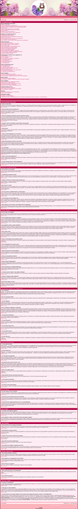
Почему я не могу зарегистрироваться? (8, 31)
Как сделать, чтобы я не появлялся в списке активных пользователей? (13, 27)
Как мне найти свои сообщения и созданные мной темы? (11, 85)
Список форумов (3, 503)
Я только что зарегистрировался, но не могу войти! (10, 28)
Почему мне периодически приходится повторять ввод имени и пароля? (14, 26)
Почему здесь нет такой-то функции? (7, 96)
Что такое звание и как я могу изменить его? (9, 39)
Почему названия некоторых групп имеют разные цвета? (11, 69)
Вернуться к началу (4, 107)
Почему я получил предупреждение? (7, 49)
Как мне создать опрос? (5, 45)
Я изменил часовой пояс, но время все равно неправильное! (12, 36)
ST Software (40, 507)
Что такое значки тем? (5, 62)
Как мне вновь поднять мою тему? (7, 53)
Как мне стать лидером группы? (6, 68)
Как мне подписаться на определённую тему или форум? (11, 88)
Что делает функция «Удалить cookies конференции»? (10, 32)
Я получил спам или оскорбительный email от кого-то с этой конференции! (14, 75)
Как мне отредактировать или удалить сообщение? (10, 43)
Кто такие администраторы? (6, 65)
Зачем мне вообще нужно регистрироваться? (9, 25)
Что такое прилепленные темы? (6, 61)
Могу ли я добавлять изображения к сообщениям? (10, 58)
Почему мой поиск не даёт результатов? (8, 82)
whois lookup (68, 495)
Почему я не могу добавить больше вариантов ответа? (11, 46)
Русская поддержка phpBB (39, 508)
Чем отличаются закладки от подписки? (8, 87)
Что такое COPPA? (4, 30)
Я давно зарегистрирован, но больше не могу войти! (10, 29)
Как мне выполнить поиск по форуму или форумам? (10, 81)
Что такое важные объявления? (6, 59)
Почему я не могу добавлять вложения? (8, 48)
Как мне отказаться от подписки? (7, 89)
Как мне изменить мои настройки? (7, 34)
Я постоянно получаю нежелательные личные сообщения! (11, 74)
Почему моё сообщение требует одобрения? (9, 52)
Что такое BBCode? (4, 55)
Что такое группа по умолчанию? (7, 70)
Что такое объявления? (5, 60)
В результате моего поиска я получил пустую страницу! (11, 83)
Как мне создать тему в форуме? (7, 42)
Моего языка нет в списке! (5, 37)
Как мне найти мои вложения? (6, 92)
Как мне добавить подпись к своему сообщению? (9, 44)
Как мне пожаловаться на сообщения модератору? (10, 50)
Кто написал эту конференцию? (6, 95)
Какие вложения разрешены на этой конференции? (10, 91)
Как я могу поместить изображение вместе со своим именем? (12, 38)
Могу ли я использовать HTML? (6, 56)
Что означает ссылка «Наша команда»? (8, 71)
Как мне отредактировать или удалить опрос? (9, 47)
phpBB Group (33, 483)
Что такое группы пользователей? (7, 67)
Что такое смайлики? (4, 57)
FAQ (38, 16)
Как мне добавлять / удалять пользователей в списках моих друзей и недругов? (15, 79)
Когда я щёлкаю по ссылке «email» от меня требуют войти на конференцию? (14, 40)
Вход (40, 16)
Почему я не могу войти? (5, 24)
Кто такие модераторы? (5, 66)
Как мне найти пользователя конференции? (9, 84)
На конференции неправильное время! (8, 35)
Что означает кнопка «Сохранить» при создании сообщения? (12, 51)
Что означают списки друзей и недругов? (8, 78)
